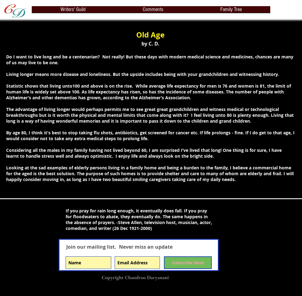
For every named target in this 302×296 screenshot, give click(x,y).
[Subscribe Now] (188, 262)
